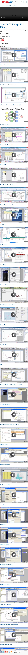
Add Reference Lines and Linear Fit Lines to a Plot (10, 104)
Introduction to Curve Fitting (6, 644)
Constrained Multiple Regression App (7, 284)
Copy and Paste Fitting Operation (7, 204)
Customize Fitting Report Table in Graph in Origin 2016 (11, 384)
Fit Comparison (3, 364)
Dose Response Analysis (5, 584)
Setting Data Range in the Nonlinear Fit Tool (9, 624)
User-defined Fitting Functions (6, 564)
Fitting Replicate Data (4, 544)
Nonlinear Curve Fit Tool (5, 464)
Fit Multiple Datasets (4, 444)
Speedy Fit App (3, 224)
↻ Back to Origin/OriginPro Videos (8, 5)
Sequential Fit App (4, 344)
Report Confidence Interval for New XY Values (9, 424)
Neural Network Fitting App (5, 124)
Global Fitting (3, 524)
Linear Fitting (2, 504)
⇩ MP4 (9, 36)
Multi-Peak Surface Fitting (5, 484)
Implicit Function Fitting (5, 404)
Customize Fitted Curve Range (6, 144)
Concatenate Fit (3, 164)
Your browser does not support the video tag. (14, 14)
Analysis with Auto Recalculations (7, 64)
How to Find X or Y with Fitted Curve (7, 184)
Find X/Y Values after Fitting (5, 604)
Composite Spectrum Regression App (8, 304)
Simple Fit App (3, 264)
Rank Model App (3, 244)
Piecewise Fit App (3, 324)
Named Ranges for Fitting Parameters (7, 84)
